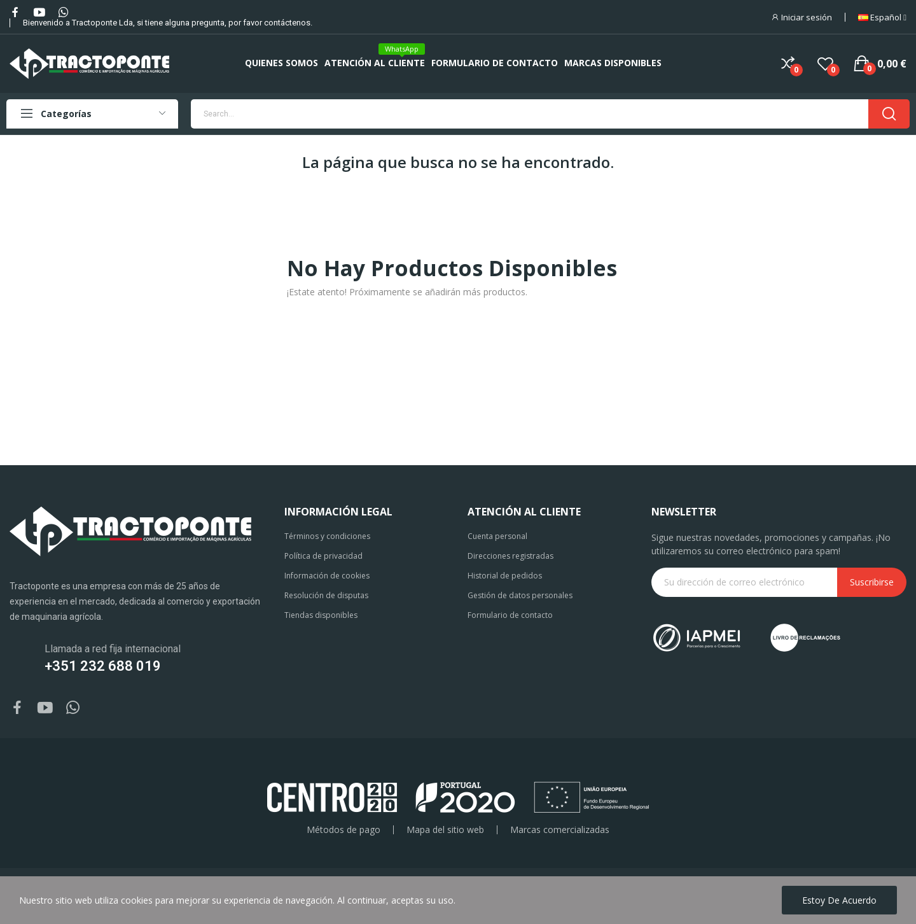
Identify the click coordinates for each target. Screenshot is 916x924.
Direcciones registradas (510, 555)
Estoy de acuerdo (839, 900)
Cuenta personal (497, 536)
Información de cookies (327, 575)
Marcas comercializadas (559, 829)
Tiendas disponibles (320, 615)
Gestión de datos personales (520, 595)
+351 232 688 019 (103, 666)
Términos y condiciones (327, 536)
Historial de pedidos (505, 575)
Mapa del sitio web (445, 829)
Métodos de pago (343, 829)
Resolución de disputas (326, 595)
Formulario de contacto (510, 615)
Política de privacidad (323, 555)
